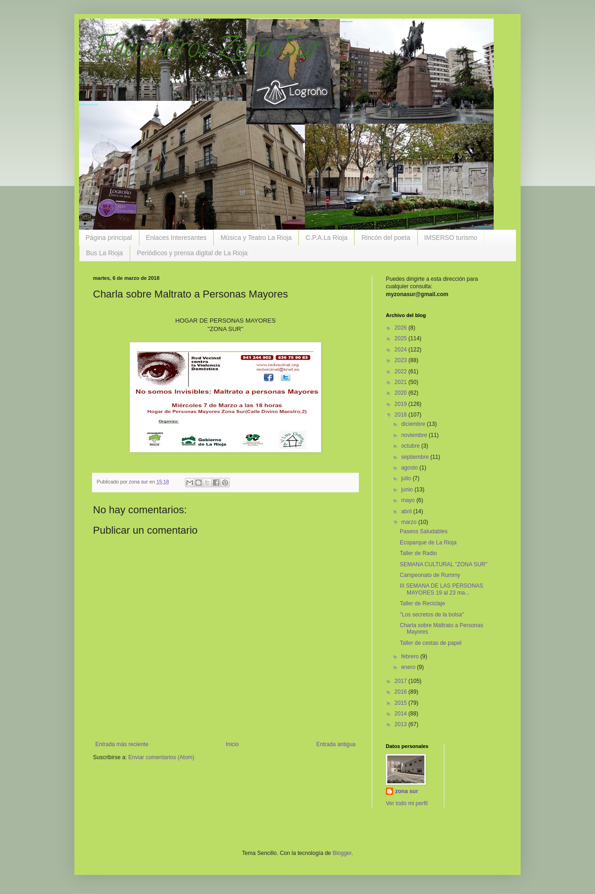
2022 (402, 371)
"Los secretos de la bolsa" (432, 614)
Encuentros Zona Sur (206, 51)
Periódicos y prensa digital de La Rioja (192, 253)
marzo (409, 522)
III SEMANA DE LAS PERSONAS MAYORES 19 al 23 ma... (441, 589)
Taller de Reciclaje (422, 603)
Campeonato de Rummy (430, 575)
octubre (411, 446)
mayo (408, 500)
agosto (410, 467)
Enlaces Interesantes (176, 237)
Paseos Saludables (424, 531)
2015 (402, 703)
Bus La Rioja (104, 253)
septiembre (415, 457)
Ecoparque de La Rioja (428, 542)
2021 (402, 382)
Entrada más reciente (121, 744)
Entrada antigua (336, 744)
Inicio (232, 744)
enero (409, 667)
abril (407, 511)
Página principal (109, 237)
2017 (402, 681)
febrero (410, 656)
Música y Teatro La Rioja (255, 237)
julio (407, 478)
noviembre (415, 435)
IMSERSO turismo (450, 237)
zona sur (406, 791)
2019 (402, 404)
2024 (402, 349)
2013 (402, 724)
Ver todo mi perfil (407, 803)
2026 (402, 327)
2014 (402, 713)
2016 (402, 692)
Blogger (341, 853)
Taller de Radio (418, 553)
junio (408, 489)
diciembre (414, 424)
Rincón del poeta (385, 237)
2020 (402, 393)
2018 (402, 414)
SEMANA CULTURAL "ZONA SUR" (444, 564)
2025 (402, 338)
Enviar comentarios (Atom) (161, 757)
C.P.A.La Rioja (326, 237)
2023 (402, 360)
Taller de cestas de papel (431, 643)
